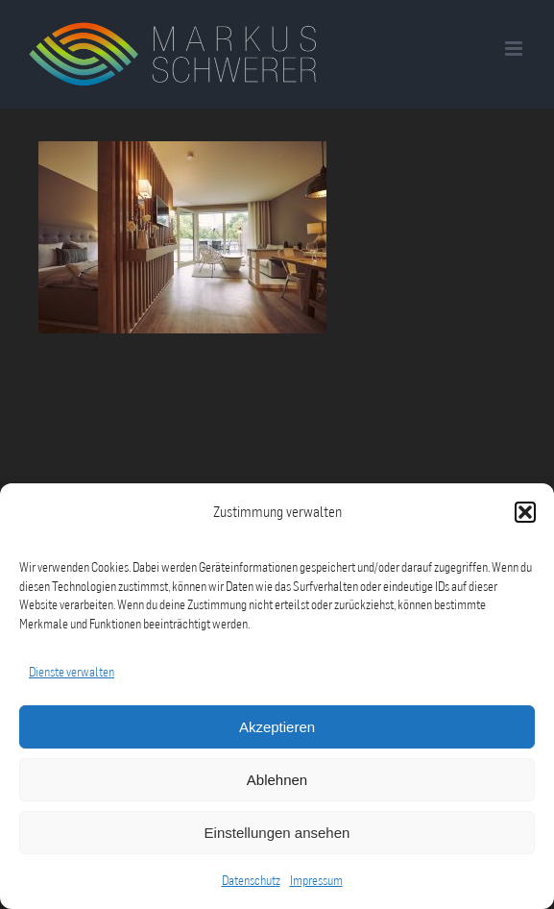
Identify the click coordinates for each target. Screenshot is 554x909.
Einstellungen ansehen (277, 832)
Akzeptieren (277, 727)
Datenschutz (251, 880)
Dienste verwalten (71, 671)
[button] (525, 512)
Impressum (316, 880)
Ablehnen (277, 780)
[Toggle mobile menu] (515, 48)
